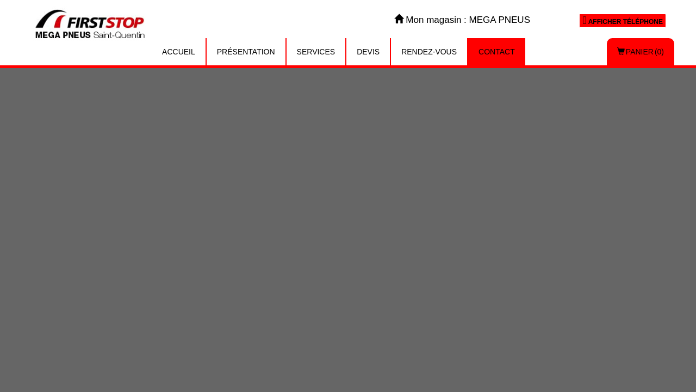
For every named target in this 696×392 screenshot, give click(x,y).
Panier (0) (640, 51)
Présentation (246, 51)
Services (316, 51)
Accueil (178, 51)
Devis (368, 51)
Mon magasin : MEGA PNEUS (462, 20)
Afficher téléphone (622, 20)
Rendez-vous (429, 51)
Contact (496, 51)
